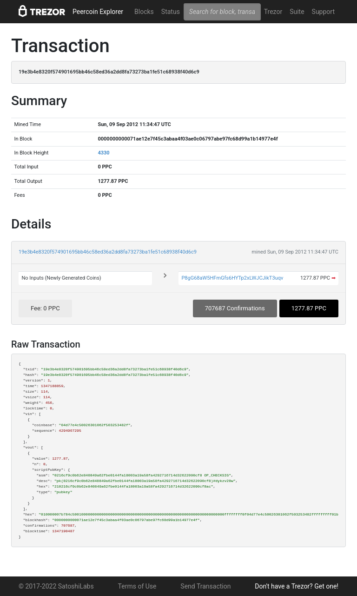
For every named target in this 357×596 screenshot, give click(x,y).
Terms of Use (137, 586)
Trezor (273, 11)
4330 (103, 153)
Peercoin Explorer (98, 11)
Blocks (144, 11)
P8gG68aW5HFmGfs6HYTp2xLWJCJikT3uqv (232, 278)
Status (170, 11)
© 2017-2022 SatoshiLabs (56, 586)
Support (323, 11)
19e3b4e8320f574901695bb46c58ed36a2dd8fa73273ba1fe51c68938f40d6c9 (108, 252)
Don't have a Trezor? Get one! (296, 586)
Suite (297, 11)
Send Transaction (205, 586)
